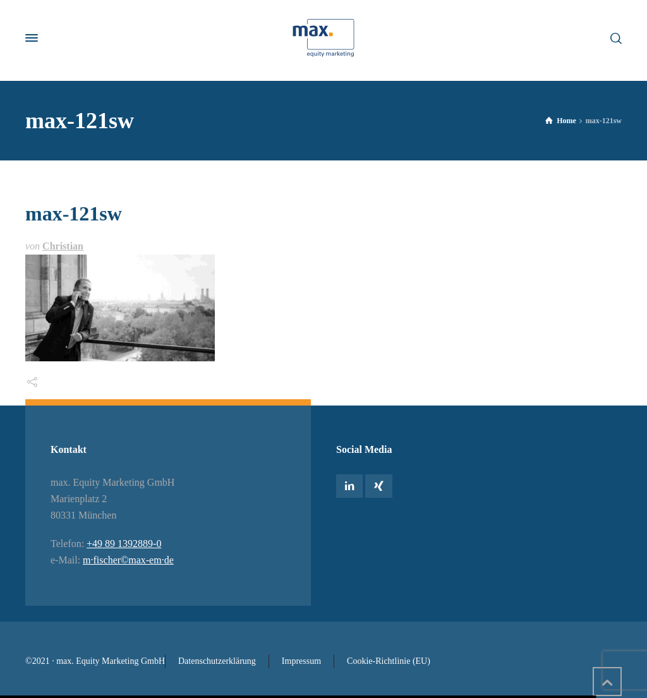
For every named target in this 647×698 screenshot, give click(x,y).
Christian (62, 246)
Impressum (301, 661)
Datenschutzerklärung (217, 661)
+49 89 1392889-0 (124, 543)
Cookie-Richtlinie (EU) (388, 661)
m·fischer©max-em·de (128, 560)
